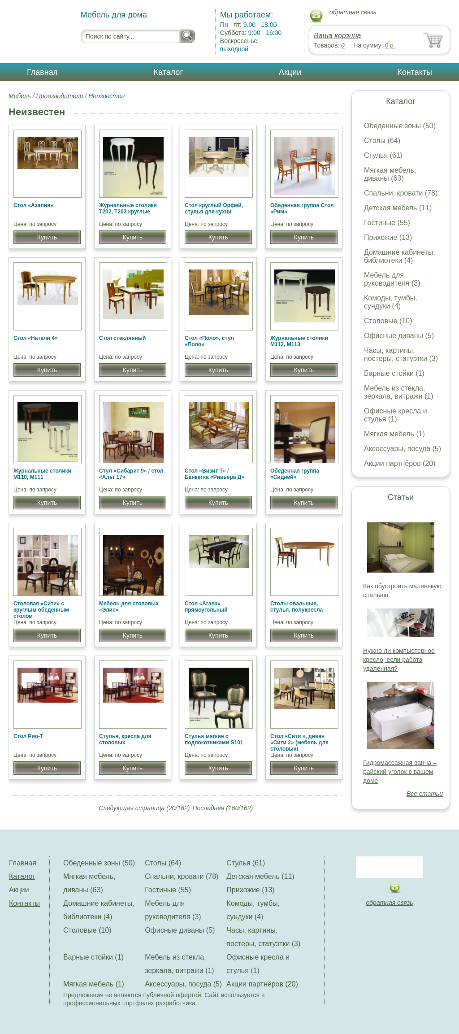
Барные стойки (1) (394, 373)
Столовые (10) (388, 321)
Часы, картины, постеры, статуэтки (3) (401, 354)
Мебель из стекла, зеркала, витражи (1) (398, 392)
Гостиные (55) (387, 222)
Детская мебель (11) (398, 208)
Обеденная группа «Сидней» (294, 474)
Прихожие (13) (388, 237)
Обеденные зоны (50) (400, 126)
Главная (42, 72)
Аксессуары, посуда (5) (402, 448)
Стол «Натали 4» (35, 338)
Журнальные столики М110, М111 (42, 474)
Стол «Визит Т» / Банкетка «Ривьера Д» (214, 474)
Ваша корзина (337, 35)
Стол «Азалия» (33, 205)
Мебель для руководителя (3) (392, 279)
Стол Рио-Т (28, 736)
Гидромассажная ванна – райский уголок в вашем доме (400, 771)
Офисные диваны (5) (399, 335)
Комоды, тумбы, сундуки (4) (390, 302)
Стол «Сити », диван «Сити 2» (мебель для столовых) (299, 742)
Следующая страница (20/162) (144, 808)
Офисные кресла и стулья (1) (395, 415)
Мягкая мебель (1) (394, 434)
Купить (47, 237)
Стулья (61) (383, 155)
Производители (59, 96)
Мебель (20, 96)
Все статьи (425, 793)
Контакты (414, 72)
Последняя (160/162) (222, 808)
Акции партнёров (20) (400, 463)
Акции (290, 72)
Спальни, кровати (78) (400, 193)
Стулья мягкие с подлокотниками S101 (214, 739)
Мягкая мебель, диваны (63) (390, 174)
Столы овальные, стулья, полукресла (296, 606)
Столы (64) (382, 140)
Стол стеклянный (122, 338)
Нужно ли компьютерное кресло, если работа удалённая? (399, 659)
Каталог (168, 72)
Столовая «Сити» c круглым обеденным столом (41, 609)
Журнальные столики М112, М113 (299, 341)
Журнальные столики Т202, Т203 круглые (128, 208)
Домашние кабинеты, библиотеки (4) (399, 256)
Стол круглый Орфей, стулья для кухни (214, 208)
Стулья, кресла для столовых (125, 739)
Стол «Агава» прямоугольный (206, 606)
